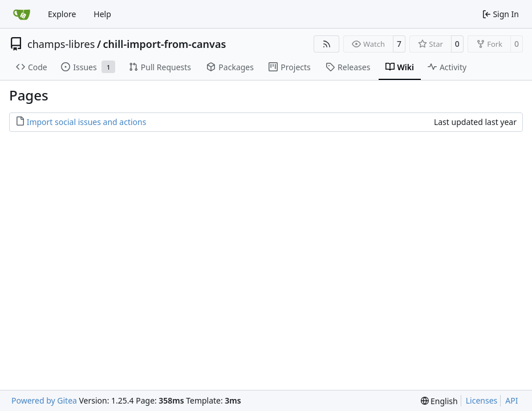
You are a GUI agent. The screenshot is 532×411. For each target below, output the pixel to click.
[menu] (439, 401)
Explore (62, 14)
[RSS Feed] (327, 44)
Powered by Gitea (44, 400)
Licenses (482, 400)
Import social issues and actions (87, 121)
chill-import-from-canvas (164, 44)
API (511, 400)
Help (102, 14)
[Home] (22, 14)
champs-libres (61, 44)
